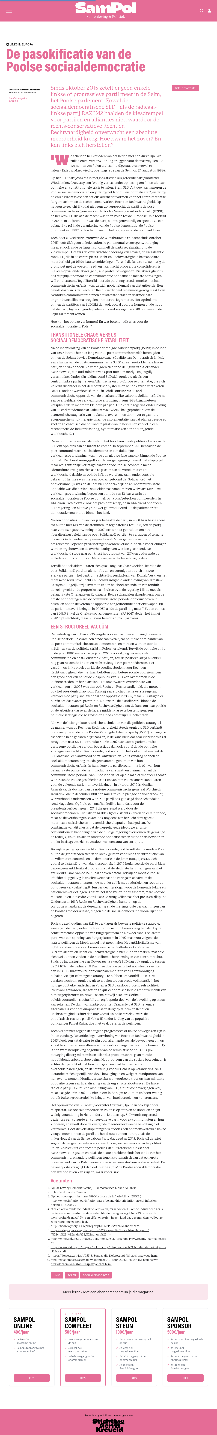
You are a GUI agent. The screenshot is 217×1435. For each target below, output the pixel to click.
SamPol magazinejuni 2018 (18, 99)
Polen (72, 1275)
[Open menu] (9, 11)
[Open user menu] (209, 11)
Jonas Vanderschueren (24, 89)
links (57, 1275)
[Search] (201, 11)
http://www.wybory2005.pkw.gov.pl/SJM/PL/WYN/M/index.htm (95, 1226)
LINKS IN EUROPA (19, 44)
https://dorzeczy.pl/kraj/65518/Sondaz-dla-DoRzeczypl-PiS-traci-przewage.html (104, 1255)
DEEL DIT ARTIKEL (185, 88)
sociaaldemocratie (96, 1275)
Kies (31, 1378)
